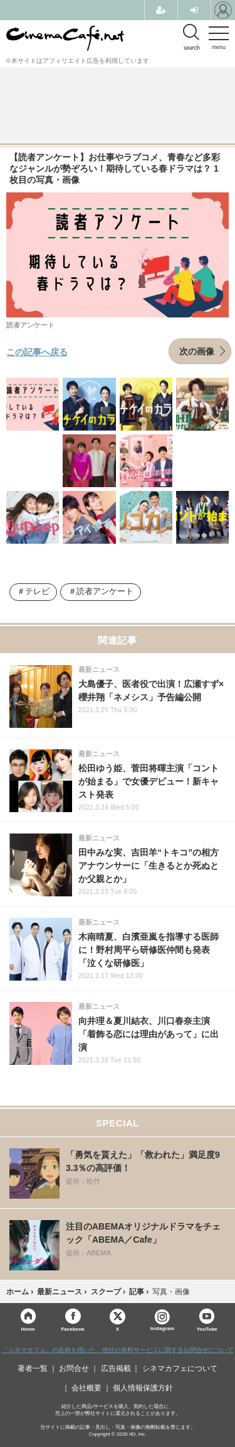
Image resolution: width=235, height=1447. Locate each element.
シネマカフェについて (179, 1368)
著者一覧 (33, 1368)
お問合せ (74, 1368)
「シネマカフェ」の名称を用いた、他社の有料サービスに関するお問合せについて (118, 1349)
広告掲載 (116, 1368)
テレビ (37, 591)
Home (28, 1328)
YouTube (207, 1328)
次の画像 (196, 350)
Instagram (162, 1320)
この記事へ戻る (37, 351)
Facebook (72, 1328)
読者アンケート (104, 591)
